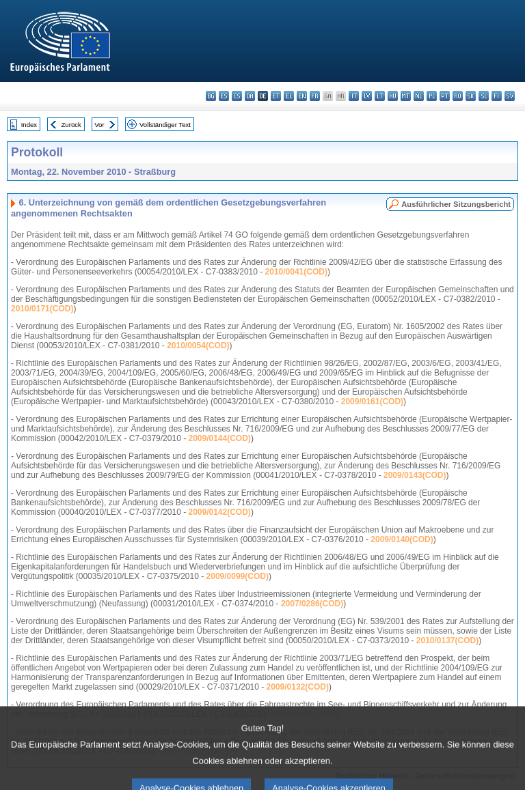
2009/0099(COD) (237, 576)
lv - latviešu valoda (367, 96)
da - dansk (250, 96)
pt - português (445, 96)
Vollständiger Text (165, 124)
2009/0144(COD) (219, 438)
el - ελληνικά (289, 96)
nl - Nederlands (419, 96)
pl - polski (432, 96)
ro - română (458, 96)
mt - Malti (406, 96)
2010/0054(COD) (198, 345)
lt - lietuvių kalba (380, 96)
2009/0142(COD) (219, 512)
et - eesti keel (276, 96)
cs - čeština (237, 96)
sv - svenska (509, 96)
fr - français (315, 96)
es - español (224, 96)
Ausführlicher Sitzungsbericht (456, 204)
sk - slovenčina (471, 96)
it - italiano (354, 96)
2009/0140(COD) (402, 539)
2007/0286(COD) (312, 603)
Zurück (71, 124)
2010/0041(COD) (296, 272)
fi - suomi (497, 96)
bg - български (211, 96)
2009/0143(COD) (414, 475)
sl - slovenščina (484, 96)
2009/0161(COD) (372, 401)
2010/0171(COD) (42, 308)
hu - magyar (393, 96)
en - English (302, 96)
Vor (99, 124)
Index (29, 124)
